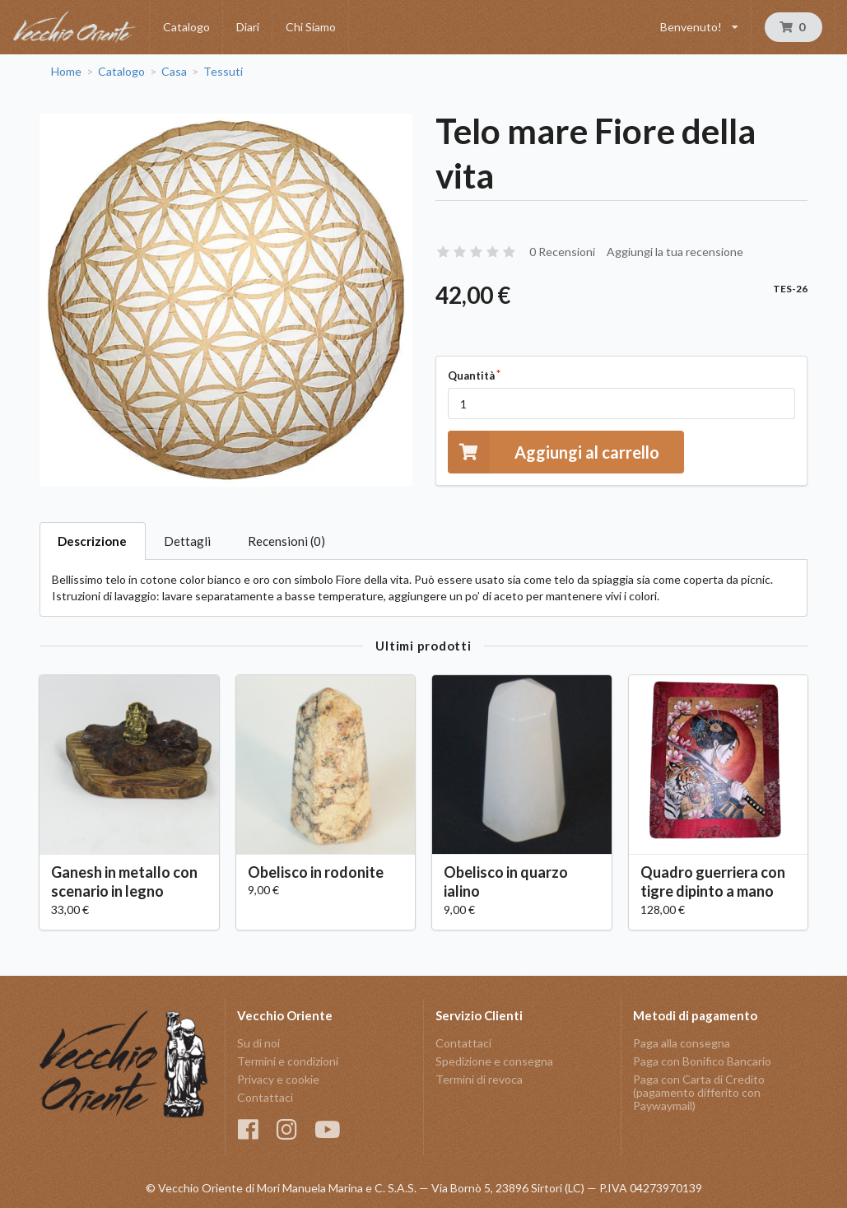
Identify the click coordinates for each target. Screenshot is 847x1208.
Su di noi (258, 1043)
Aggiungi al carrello (553, 452)
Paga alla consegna (681, 1043)
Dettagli (187, 541)
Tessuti (223, 71)
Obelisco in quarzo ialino (506, 881)
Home (66, 71)
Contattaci (265, 1097)
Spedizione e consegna (494, 1061)
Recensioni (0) (286, 541)
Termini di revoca (479, 1079)
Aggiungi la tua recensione (675, 252)
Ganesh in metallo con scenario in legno (124, 881)
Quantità (471, 375)
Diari (247, 27)
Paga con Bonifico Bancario (702, 1061)
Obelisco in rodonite (316, 872)
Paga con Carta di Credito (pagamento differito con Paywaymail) (699, 1092)
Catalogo (186, 27)
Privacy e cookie (278, 1079)
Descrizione (92, 541)
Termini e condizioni (287, 1061)
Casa (174, 71)
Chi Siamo (311, 27)
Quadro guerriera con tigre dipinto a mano (712, 881)
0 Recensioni (562, 252)
